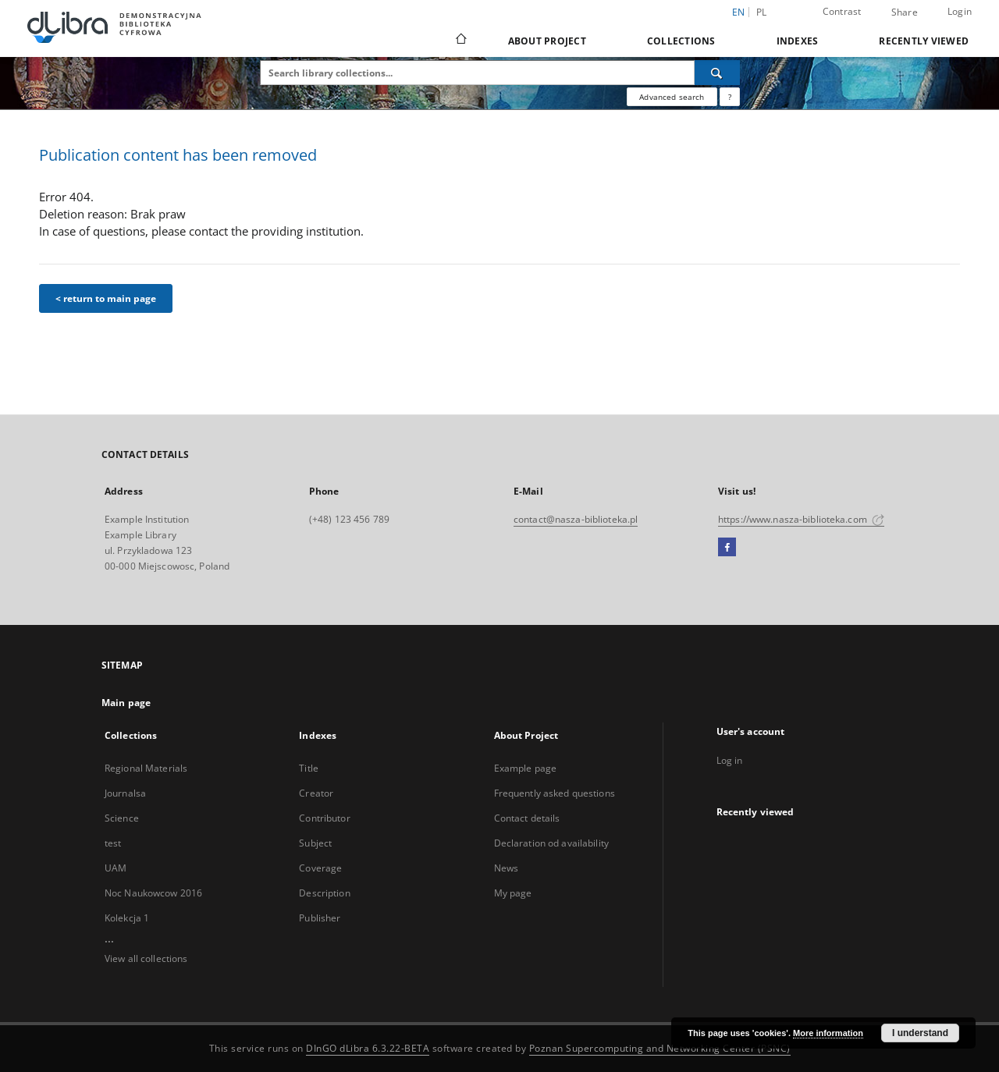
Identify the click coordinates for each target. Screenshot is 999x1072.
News (506, 868)
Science (122, 818)
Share (904, 12)
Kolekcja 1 (127, 918)
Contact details (527, 818)
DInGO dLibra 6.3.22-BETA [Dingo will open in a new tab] (367, 1048)
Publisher (319, 918)
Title (308, 768)
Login (959, 11)
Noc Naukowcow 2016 (153, 893)
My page (513, 893)
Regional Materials (146, 768)
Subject (315, 843)
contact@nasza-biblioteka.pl (576, 519)
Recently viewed (924, 41)
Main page (126, 702)
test (113, 843)
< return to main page (105, 298)
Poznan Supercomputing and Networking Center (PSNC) (660, 1048)
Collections (681, 41)
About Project (547, 41)
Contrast (842, 11)
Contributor (324, 818)
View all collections (146, 958)
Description (324, 893)
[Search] (717, 72)
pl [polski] (761, 12)
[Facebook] (727, 548)
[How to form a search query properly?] (730, 96)
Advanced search (671, 96)
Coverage (320, 868)
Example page (525, 768)
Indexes (798, 41)
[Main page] (460, 40)
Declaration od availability (551, 843)
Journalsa (125, 793)
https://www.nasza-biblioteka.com (801, 519)
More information (828, 1033)
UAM (115, 868)
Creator (316, 793)
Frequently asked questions (554, 793)
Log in (729, 760)
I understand (920, 1033)
